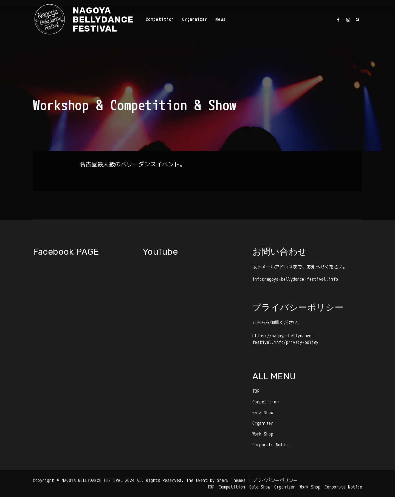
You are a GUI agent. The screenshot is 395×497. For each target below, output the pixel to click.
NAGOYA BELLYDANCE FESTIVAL (103, 19)
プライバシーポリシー (275, 480)
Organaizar (194, 19)
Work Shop (262, 434)
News (220, 19)
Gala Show (262, 412)
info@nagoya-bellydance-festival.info (295, 279)
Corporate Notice (271, 444)
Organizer (262, 423)
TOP (256, 391)
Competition (160, 19)
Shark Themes (232, 480)
